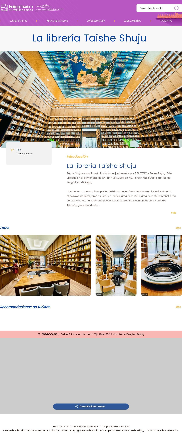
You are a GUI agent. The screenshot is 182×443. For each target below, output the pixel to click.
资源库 (32, 8)
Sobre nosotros (61, 426)
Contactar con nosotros (85, 426)
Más (177, 307)
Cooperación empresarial (115, 426)
